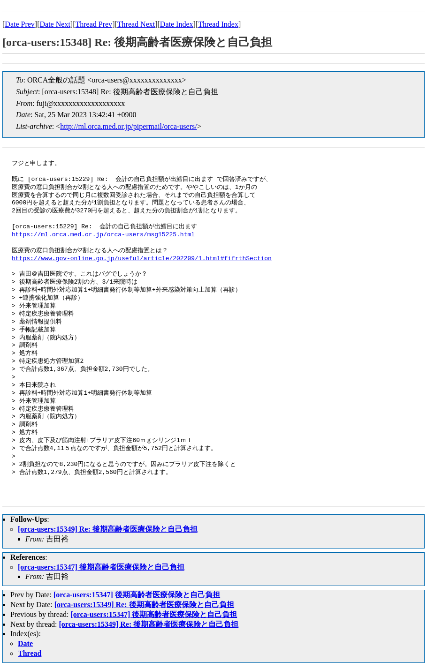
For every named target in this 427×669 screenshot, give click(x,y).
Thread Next (136, 24)
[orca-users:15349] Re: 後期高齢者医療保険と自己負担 (108, 529)
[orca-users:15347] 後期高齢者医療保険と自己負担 (101, 567)
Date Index (176, 24)
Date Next (55, 24)
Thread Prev (93, 24)
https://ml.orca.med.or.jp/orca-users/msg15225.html (103, 235)
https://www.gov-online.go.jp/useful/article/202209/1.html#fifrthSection (142, 259)
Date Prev (20, 24)
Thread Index (218, 24)
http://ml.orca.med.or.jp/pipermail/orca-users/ (128, 126)
